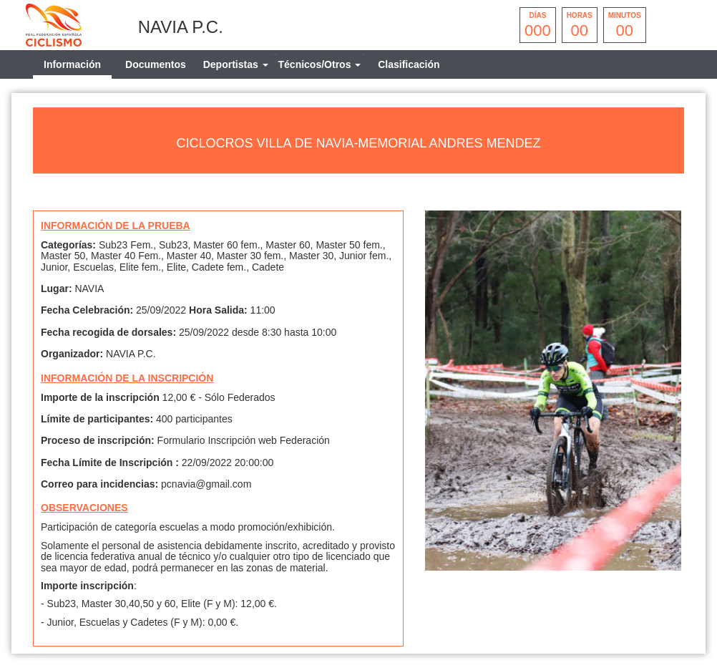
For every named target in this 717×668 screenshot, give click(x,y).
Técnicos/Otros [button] (319, 64)
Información (72, 64)
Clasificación (408, 64)
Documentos (155, 64)
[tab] (236, 64)
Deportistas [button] (235, 64)
